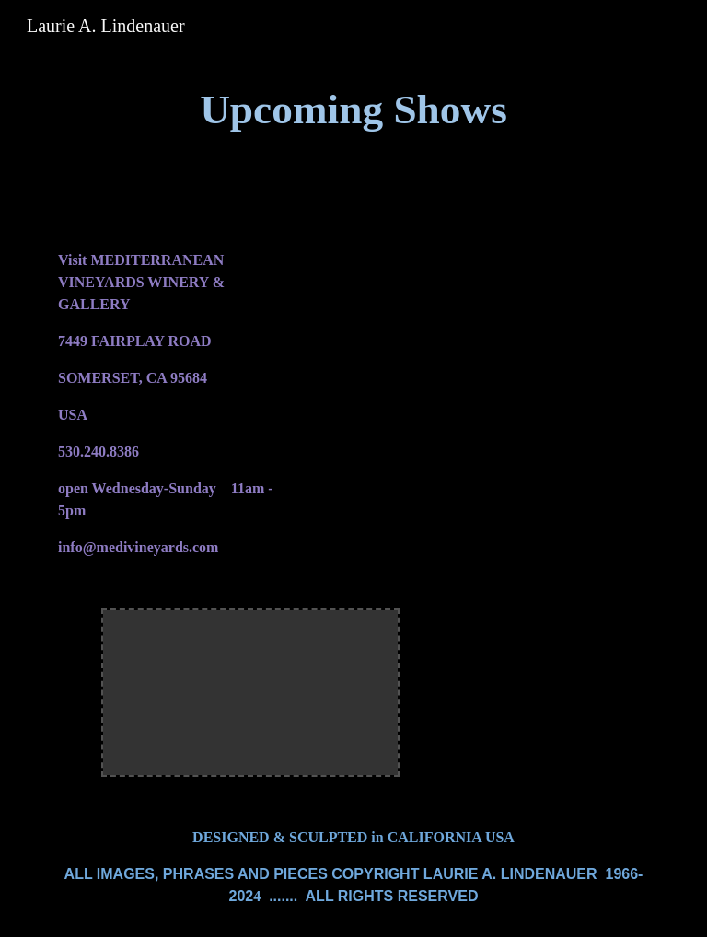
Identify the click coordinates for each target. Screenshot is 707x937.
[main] (353, 110)
